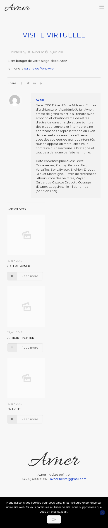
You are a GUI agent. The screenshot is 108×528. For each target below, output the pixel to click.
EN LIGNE (14, 409)
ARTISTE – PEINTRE (20, 337)
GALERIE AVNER (18, 266)
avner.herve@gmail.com (68, 479)
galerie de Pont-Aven (39, 68)
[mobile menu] (102, 7)
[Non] (102, 512)
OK (54, 519)
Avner (36, 52)
